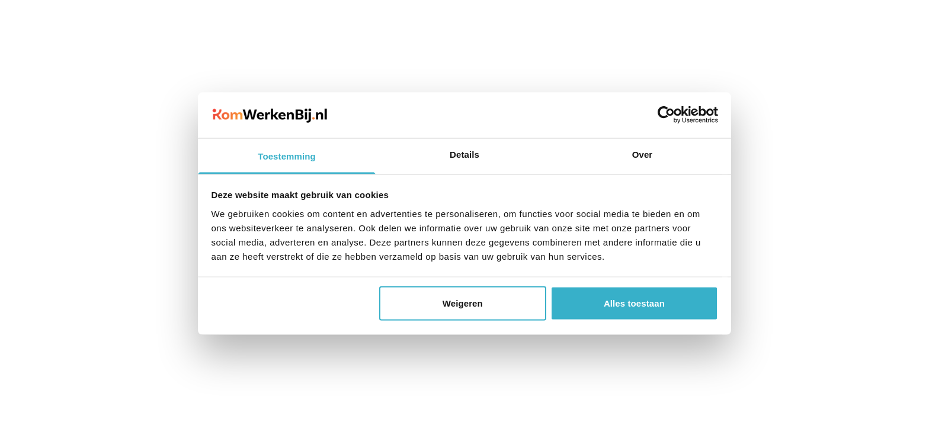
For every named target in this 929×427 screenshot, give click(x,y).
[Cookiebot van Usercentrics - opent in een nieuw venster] (666, 115)
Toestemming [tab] (287, 156)
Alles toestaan (634, 303)
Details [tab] (464, 154)
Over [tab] (642, 154)
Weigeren (463, 303)
